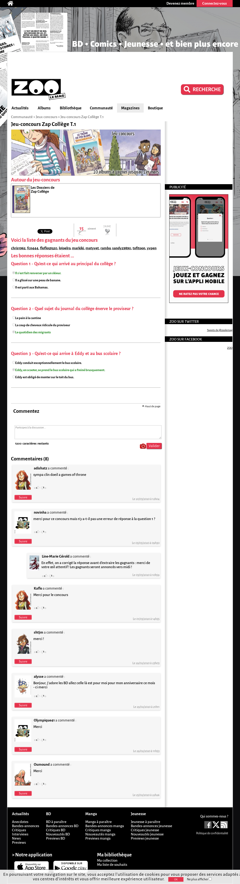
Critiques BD (55, 830)
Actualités (20, 108)
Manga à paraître (98, 822)
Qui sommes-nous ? (214, 816)
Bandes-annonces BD (62, 826)
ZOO (229, 347)
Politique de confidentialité (212, 833)
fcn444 (32, 248)
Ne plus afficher (199, 879)
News (16, 838)
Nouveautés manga (100, 834)
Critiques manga (98, 830)
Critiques (19, 830)
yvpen (152, 248)
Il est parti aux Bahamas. (31, 287)
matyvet (92, 248)
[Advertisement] (120, 64)
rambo (105, 248)
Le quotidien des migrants (33, 332)
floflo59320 (48, 248)
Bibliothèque (71, 108)
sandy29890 (121, 248)
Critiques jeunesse (145, 830)
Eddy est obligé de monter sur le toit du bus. (44, 377)
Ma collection (107, 860)
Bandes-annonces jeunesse (151, 826)
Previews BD (55, 838)
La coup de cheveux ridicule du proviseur (42, 325)
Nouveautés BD (58, 834)
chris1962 (18, 248)
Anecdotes (20, 822)
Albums (44, 108)
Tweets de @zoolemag (219, 330)
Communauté (101, 108)
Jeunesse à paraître (145, 822)
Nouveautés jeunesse (147, 834)
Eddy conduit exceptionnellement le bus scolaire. (48, 363)
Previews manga (98, 838)
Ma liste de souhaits (112, 865)
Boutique (155, 108)
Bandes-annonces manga (104, 826)
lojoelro (64, 248)
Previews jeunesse (145, 838)
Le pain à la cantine (28, 318)
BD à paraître (56, 822)
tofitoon (139, 248)
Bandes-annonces (25, 826)
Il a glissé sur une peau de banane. (38, 280)
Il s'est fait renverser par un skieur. (38, 273)
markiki (78, 248)
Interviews (20, 834)
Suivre (23, 497)
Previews (19, 842)
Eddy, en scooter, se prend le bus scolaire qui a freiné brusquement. (60, 370)
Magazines (130, 108)
